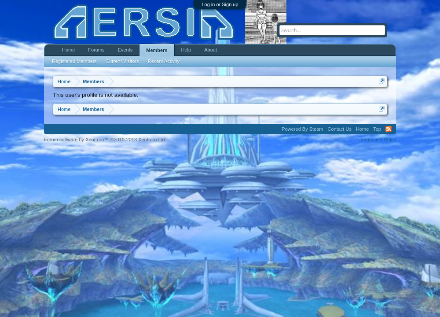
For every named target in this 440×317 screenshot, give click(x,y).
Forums (96, 49)
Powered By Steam (302, 129)
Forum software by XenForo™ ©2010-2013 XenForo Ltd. (105, 139)
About (210, 49)
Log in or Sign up (220, 4)
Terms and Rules (377, 139)
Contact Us (339, 129)
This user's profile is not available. (96, 95)
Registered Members (74, 61)
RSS (388, 129)
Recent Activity (164, 61)
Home (68, 49)
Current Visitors (122, 61)
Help (186, 49)
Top (377, 129)
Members (156, 50)
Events (125, 49)
